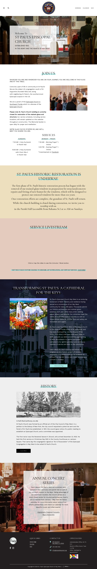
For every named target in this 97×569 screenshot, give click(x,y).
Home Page (33, 541)
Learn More (23, 451)
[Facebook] (10, 548)
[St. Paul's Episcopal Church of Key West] (49, 8)
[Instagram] (13, 548)
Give (92, 8)
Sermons (78, 8)
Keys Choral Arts (48, 515)
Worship (32, 544)
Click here (81, 270)
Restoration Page (58, 366)
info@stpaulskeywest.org (59, 550)
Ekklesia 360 (66, 566)
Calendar (86, 8)
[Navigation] (4, 8)
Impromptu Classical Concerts (48, 512)
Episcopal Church (16, 107)
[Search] (8, 8)
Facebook (55, 152)
